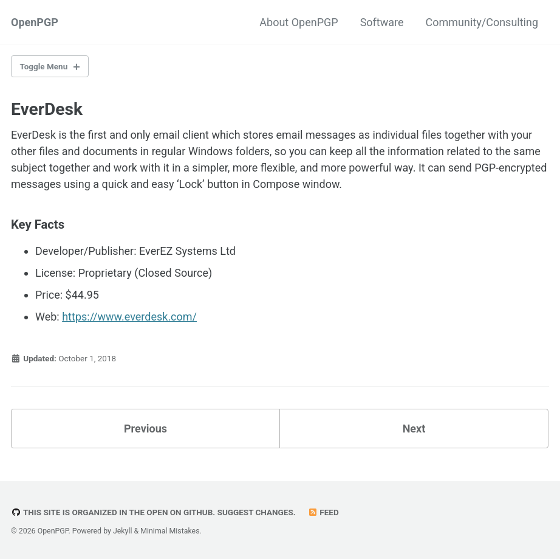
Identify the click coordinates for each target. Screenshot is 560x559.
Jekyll (122, 531)
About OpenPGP (298, 22)
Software (382, 22)
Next (414, 428)
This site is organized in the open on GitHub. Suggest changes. (153, 512)
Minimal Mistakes (169, 531)
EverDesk (47, 109)
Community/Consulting (482, 22)
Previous (145, 428)
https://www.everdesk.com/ (129, 316)
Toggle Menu (44, 66)
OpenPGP (34, 22)
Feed (323, 512)
